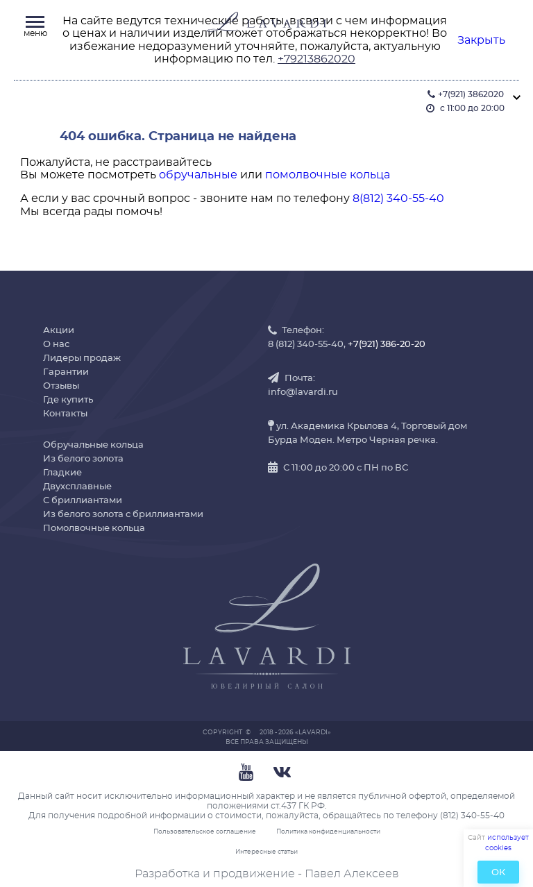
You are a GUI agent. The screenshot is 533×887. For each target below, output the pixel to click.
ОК (498, 872)
